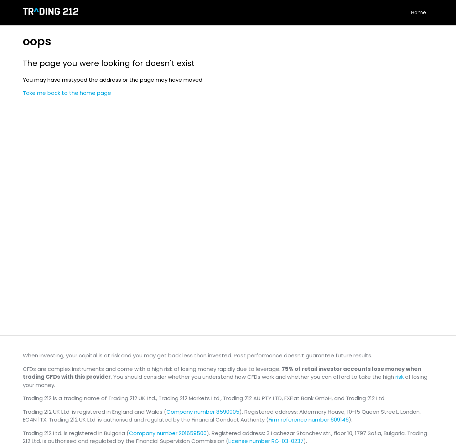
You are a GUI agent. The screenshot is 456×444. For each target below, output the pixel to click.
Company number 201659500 (168, 433)
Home (418, 12)
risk (399, 377)
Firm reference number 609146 (309, 419)
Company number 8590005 (202, 411)
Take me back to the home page (67, 93)
